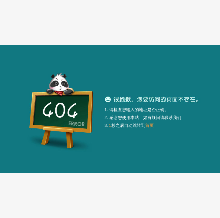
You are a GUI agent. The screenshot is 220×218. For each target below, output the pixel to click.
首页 (149, 125)
